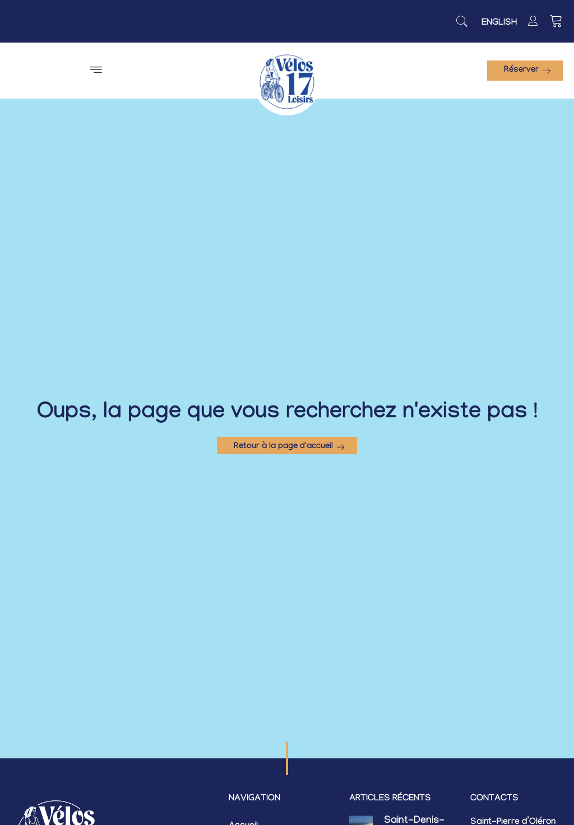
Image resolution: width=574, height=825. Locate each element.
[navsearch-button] (461, 21)
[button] (95, 70)
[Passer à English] (499, 23)
